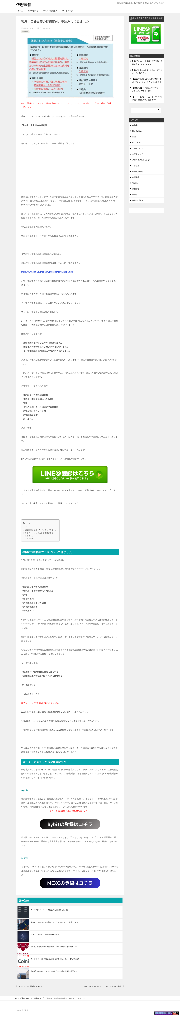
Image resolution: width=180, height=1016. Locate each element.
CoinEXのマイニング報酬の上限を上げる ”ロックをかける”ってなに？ (55, 959)
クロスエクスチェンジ (141, 160)
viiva (134, 137)
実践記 (135, 183)
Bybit (31, 536)
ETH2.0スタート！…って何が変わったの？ (46, 934)
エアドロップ (137, 154)
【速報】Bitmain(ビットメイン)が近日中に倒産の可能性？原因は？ (54, 971)
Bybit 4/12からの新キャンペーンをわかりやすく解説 (102, 986)
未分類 (135, 194)
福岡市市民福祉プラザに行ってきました (41, 530)
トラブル (135, 166)
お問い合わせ (33, 11)
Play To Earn (137, 131)
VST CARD (137, 142)
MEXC (31, 538)
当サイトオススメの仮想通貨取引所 (39, 533)
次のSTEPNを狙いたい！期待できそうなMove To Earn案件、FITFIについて (57, 922)
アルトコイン (137, 148)
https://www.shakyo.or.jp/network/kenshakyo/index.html (47, 272)
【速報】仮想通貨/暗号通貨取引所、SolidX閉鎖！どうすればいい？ (54, 946)
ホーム (20, 11)
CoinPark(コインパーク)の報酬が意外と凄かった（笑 (49, 910)
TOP (23, 998)
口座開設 (135, 177)
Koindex (135, 125)
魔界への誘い (137, 200)
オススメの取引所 (50, 11)
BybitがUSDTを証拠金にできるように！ (33, 986)
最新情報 (25, 31)
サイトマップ (67, 11)
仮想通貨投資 (137, 171)
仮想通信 (23, 4)
